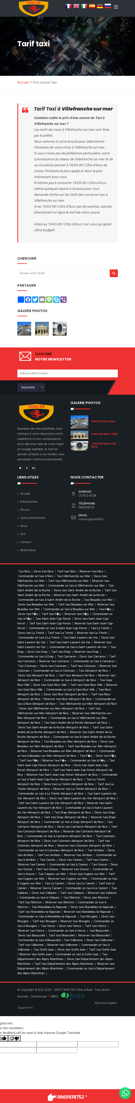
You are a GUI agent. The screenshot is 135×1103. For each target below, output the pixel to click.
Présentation (28, 501)
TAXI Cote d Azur (103, 421)
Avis (23, 534)
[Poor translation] (14, 1038)
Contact (25, 542)
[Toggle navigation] (116, 7)
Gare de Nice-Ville (104, 434)
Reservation (28, 550)
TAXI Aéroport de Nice (103, 445)
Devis (23, 526)
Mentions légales (106, 1003)
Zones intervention (32, 518)
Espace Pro (25, 1007)
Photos (25, 510)
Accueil (23, 82)
